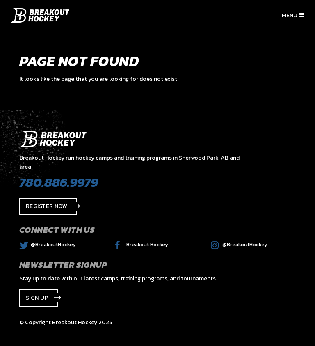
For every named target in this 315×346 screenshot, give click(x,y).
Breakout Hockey (141, 244)
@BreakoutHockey (47, 244)
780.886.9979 (58, 182)
